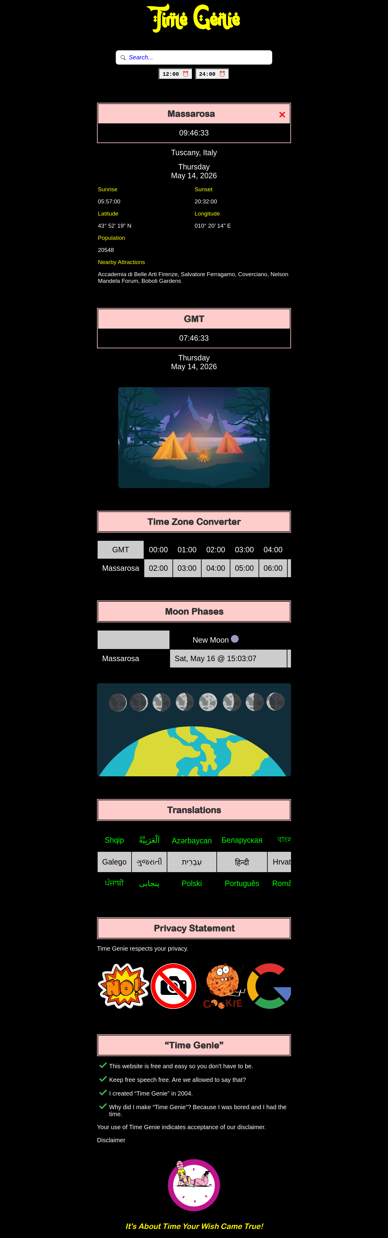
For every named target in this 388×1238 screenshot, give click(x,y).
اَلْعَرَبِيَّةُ (149, 840)
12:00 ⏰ (175, 74)
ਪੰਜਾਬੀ (114, 883)
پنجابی (149, 883)
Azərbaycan (192, 840)
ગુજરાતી (149, 862)
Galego (114, 862)
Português (242, 883)
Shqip (114, 840)
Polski (192, 883)
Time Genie (194, 20)
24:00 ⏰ (212, 74)
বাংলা (286, 839)
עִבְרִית (192, 862)
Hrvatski (286, 862)
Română (286, 883)
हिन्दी (242, 862)
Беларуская (242, 840)
